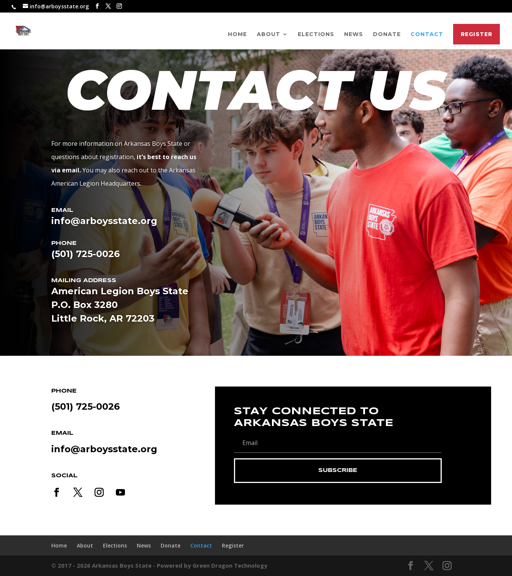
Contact (427, 35)
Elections (316, 35)
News (353, 35)
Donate (387, 35)
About (268, 35)
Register (476, 34)
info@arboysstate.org (104, 448)
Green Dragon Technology (230, 565)
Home (237, 35)
